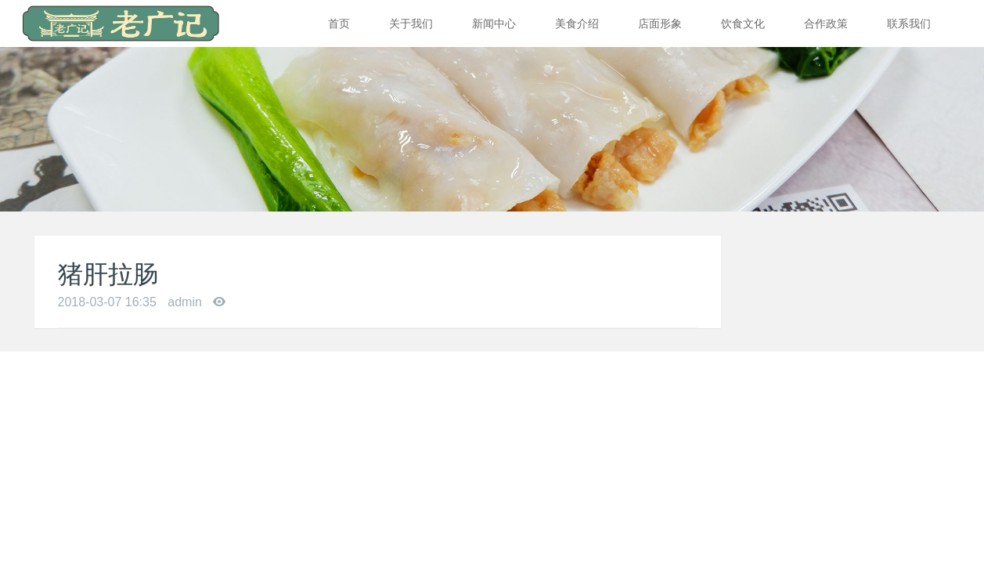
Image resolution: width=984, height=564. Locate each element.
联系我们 (909, 23)
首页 (339, 23)
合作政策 (826, 23)
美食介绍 (577, 23)
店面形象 (660, 23)
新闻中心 (494, 23)
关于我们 (411, 23)
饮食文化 (743, 23)
